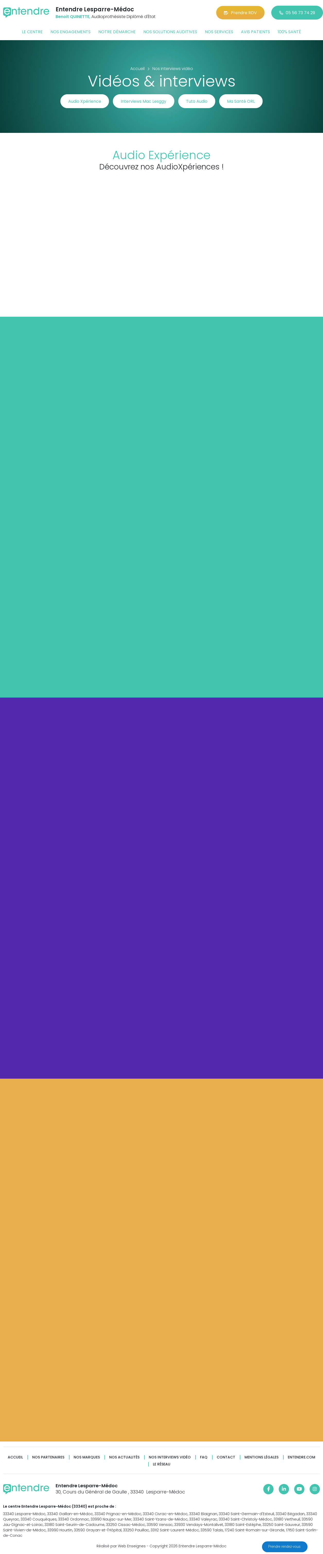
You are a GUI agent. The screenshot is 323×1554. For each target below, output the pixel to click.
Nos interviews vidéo (170, 1457)
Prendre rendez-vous (284, 1546)
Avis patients (255, 32)
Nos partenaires (48, 1457)
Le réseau (161, 1464)
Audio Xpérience (84, 101)
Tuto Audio (196, 101)
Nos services (219, 32)
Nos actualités (124, 1457)
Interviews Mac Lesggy (143, 101)
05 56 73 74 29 (297, 13)
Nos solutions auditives (170, 32)
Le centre (32, 32)
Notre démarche (117, 32)
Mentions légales (261, 1457)
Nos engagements (70, 32)
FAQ (203, 1457)
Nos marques (87, 1457)
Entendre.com (301, 1457)
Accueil (15, 1457)
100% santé (289, 32)
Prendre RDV (240, 13)
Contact (226, 1457)
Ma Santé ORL (241, 101)
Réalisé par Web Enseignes (121, 1546)
